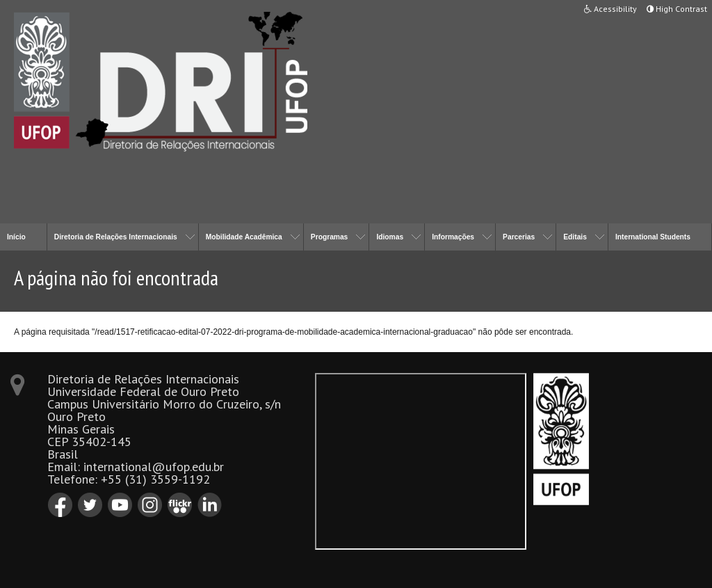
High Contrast (677, 8)
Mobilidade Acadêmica (244, 237)
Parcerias (519, 237)
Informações (453, 237)
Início (16, 237)
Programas (329, 237)
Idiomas (389, 237)
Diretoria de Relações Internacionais (115, 237)
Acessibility (610, 8)
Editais (575, 237)
